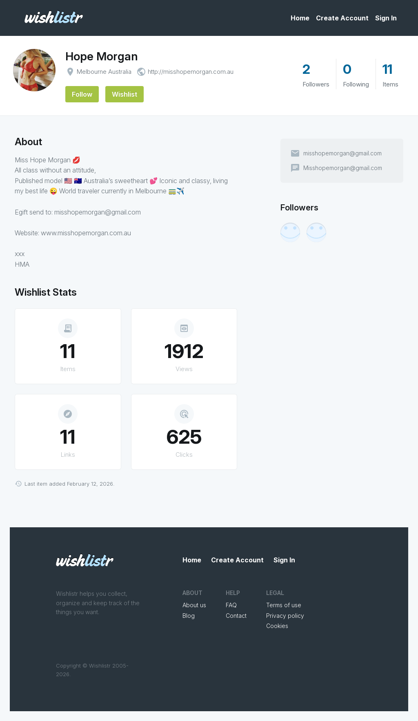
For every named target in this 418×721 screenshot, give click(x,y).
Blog (188, 615)
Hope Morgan (101, 56)
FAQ (231, 605)
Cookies (277, 625)
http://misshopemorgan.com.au (190, 71)
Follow (82, 94)
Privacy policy (285, 615)
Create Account (342, 18)
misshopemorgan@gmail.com (342, 153)
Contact (236, 615)
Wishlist (124, 94)
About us (194, 605)
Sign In (386, 18)
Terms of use (283, 605)
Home (300, 18)
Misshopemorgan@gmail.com (342, 168)
